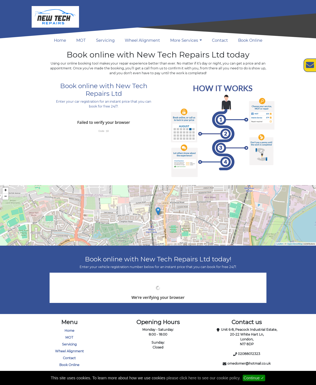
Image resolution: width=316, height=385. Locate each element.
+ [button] (5, 191)
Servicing (105, 40)
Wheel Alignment (142, 40)
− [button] (5, 197)
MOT (81, 40)
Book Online (250, 40)
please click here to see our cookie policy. (203, 378)
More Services (184, 40)
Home (60, 40)
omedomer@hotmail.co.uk (249, 363)
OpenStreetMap (295, 244)
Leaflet (279, 244)
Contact (220, 40)
